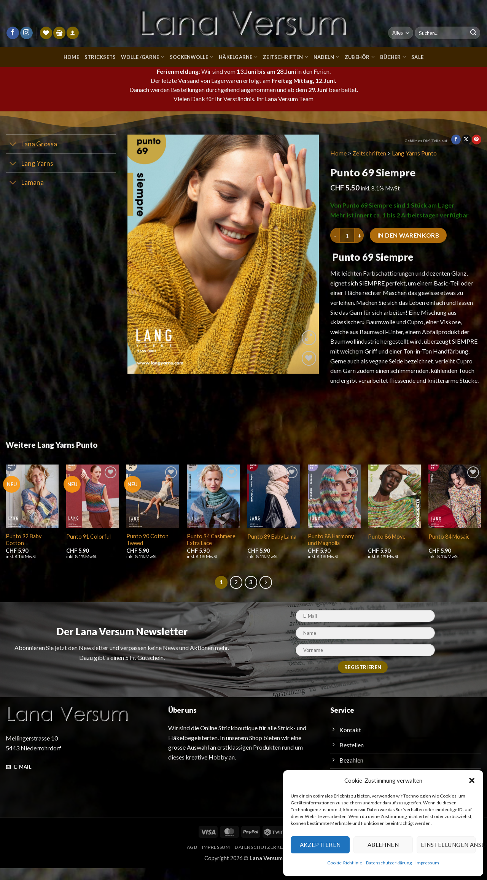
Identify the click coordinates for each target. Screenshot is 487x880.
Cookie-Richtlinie (346, 863)
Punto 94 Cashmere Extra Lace (210, 551)
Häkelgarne (238, 56)
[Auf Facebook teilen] (456, 141)
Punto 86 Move (386, 548)
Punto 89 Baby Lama (272, 548)
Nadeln (327, 56)
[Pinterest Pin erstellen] (476, 141)
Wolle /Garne (141, 56)
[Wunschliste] (46, 33)
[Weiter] (265, 593)
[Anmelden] (73, 33)
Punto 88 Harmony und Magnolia (330, 551)
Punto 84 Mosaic (448, 548)
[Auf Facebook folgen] (12, 33)
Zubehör (360, 56)
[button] (472, 780)
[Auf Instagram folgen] (26, 33)
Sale (419, 57)
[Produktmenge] (347, 236)
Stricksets (97, 57)
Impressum (426, 863)
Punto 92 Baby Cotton (23, 551)
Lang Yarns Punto (417, 154)
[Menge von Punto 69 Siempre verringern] (334, 236)
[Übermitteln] (473, 33)
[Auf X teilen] (466, 141)
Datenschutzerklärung (389, 863)
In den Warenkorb (409, 237)
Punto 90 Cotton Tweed (146, 551)
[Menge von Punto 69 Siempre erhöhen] (359, 236)
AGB (191, 858)
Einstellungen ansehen (448, 844)
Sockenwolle (190, 56)
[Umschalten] (13, 146)
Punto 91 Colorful (87, 548)
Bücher (393, 56)
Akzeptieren (320, 844)
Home (68, 57)
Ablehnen (383, 844)
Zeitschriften (286, 56)
